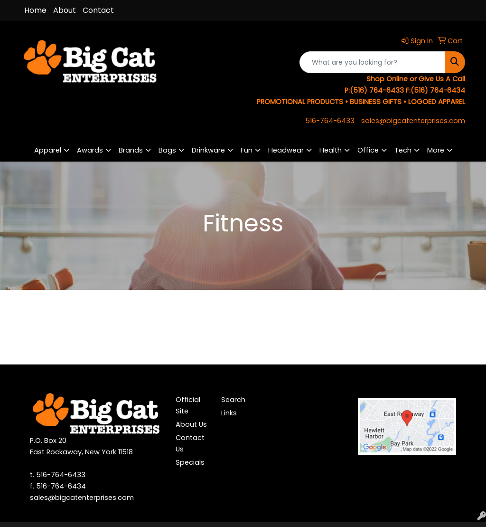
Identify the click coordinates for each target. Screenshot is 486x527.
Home (35, 10)
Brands (131, 150)
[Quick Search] (372, 62)
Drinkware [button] (208, 150)
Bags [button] (167, 150)
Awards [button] (90, 150)
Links (229, 413)
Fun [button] (246, 150)
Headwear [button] (286, 150)
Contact (98, 10)
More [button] (435, 150)
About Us (191, 424)
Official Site (188, 405)
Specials (190, 462)
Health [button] (330, 150)
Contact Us (190, 443)
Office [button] (368, 150)
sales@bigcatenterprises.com (413, 120)
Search (233, 399)
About (64, 10)
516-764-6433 (330, 120)
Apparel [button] (47, 150)
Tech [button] (402, 150)
